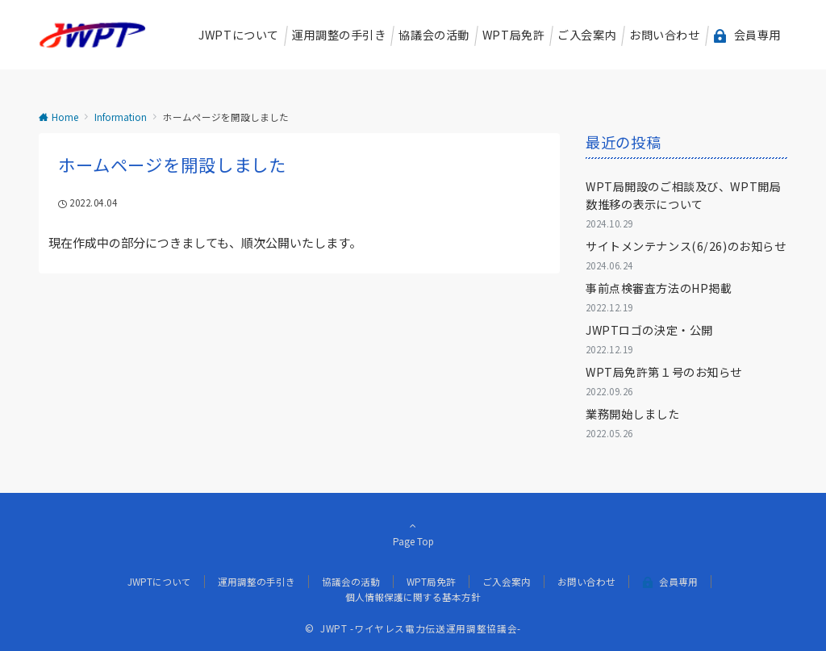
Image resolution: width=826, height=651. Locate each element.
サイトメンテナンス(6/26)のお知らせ (686, 246)
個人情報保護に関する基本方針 (413, 596)
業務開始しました (633, 414)
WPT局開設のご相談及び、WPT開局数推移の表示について (683, 194)
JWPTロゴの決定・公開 (649, 330)
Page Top (413, 533)
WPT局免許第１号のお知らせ (664, 372)
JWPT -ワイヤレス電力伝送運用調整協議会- (420, 628)
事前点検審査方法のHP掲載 (659, 288)
